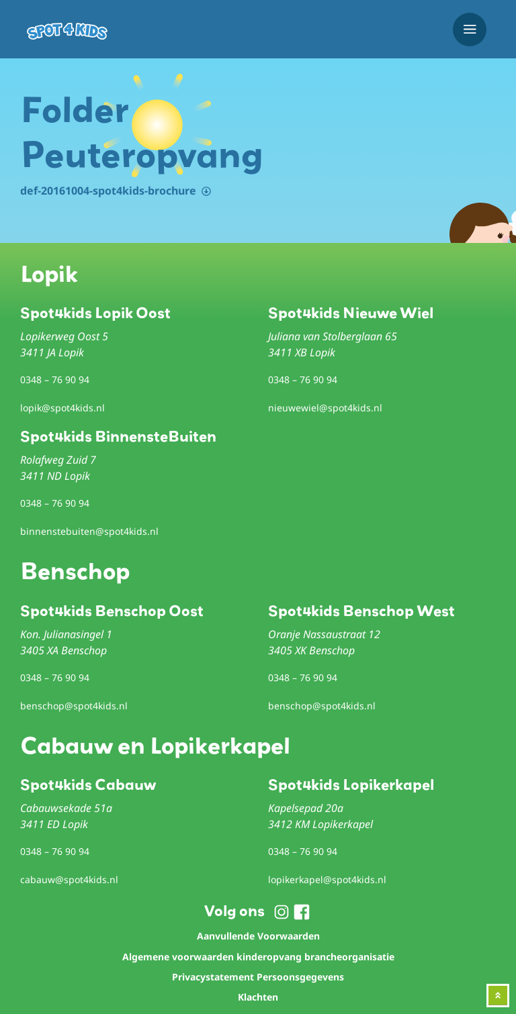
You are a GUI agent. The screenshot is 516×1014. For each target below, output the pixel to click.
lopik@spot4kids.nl (62, 407)
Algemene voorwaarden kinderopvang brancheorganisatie (258, 956)
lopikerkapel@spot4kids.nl (327, 879)
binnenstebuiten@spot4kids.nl (89, 531)
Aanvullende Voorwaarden (258, 935)
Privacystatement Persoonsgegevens (258, 976)
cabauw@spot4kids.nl (69, 879)
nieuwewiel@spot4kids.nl (325, 407)
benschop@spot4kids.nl (74, 705)
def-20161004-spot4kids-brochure (108, 190)
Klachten (258, 997)
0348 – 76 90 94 (54, 379)
